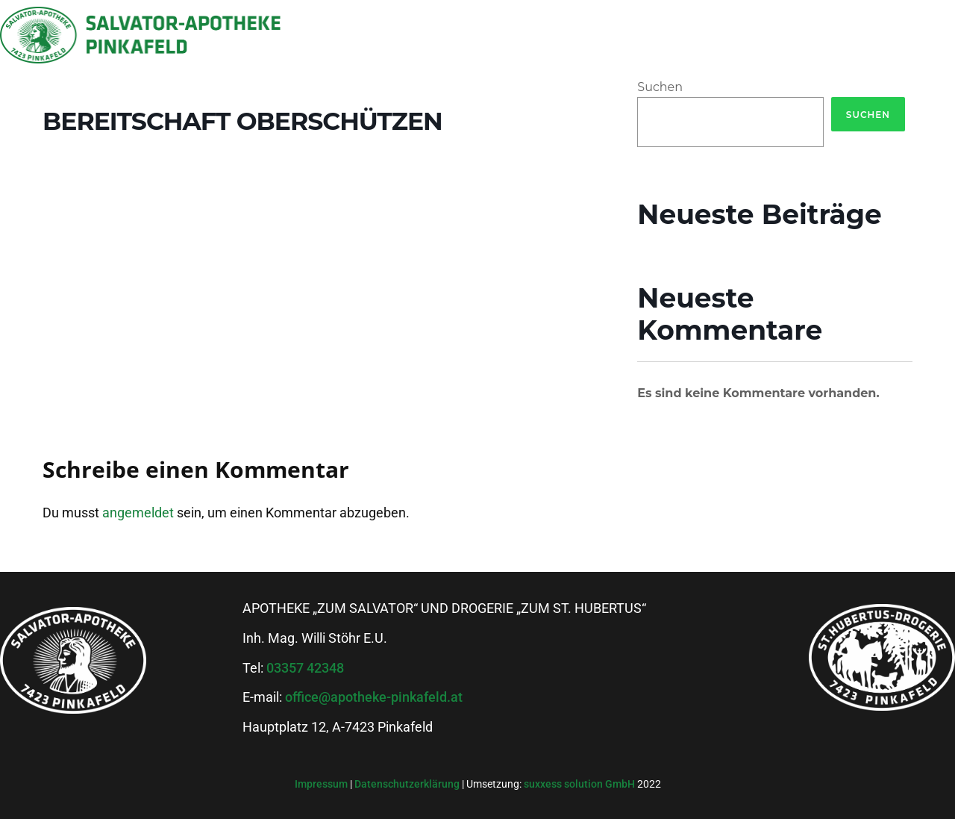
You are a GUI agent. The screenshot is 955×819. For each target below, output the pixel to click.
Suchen (660, 87)
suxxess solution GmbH (579, 784)
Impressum (322, 784)
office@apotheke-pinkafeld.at (374, 697)
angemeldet (138, 512)
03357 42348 (305, 668)
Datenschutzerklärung (408, 784)
